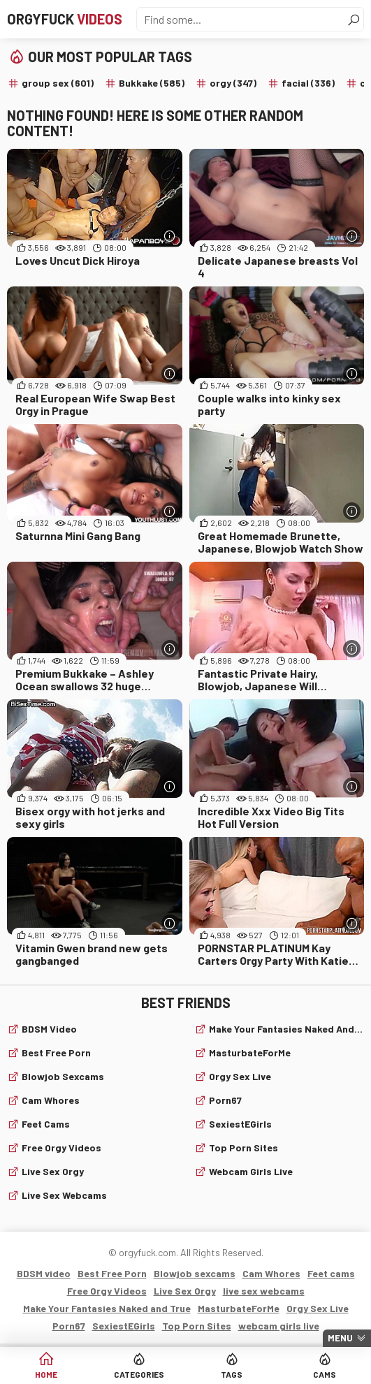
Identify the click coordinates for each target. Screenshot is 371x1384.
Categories (139, 1374)
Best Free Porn (56, 1052)
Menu (340, 1337)
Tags (231, 1374)
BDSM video (49, 1029)
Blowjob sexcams (63, 1076)
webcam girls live (251, 1171)
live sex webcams (64, 1195)
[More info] (170, 236)
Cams (324, 1374)
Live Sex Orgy (53, 1171)
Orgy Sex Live (240, 1076)
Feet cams (46, 1124)
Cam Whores (51, 1100)
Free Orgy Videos (61, 1147)
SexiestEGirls (240, 1124)
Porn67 (225, 1100)
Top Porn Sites (243, 1147)
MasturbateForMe (250, 1052)
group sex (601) (58, 83)
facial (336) (308, 83)
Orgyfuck (64, 18)
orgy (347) (233, 83)
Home (46, 1374)
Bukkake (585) (151, 83)
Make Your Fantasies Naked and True (287, 1029)
